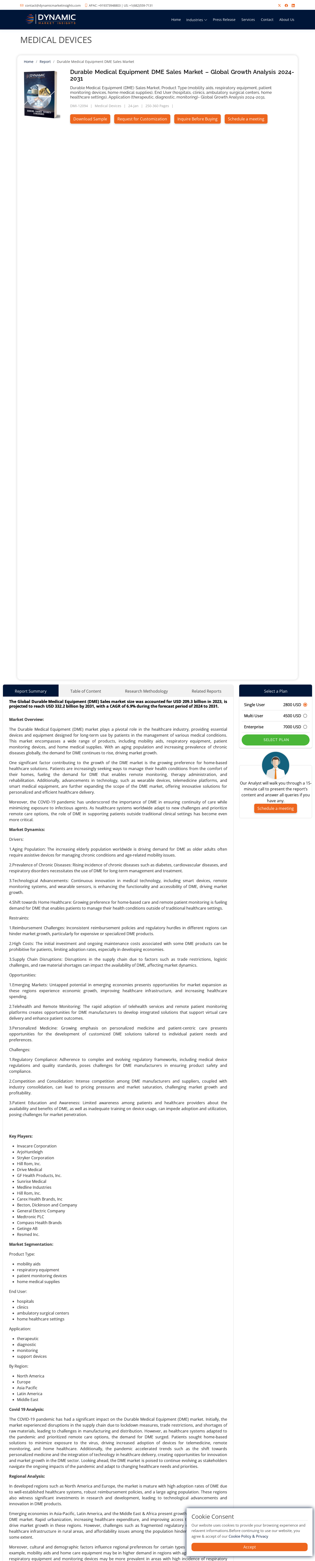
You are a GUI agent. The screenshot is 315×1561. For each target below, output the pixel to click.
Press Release (224, 19)
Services (248, 19)
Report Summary (31, 691)
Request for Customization (142, 119)
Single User (275, 705)
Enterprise (275, 727)
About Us (286, 19)
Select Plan (275, 740)
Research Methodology (146, 691)
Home (176, 19)
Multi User (275, 716)
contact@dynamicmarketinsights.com (53, 5)
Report (45, 61)
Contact (267, 19)
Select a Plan (275, 691)
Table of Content (85, 691)
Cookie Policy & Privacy (248, 1536)
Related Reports (206, 691)
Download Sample (90, 119)
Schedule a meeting (246, 119)
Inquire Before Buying (197, 119)
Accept (249, 1547)
